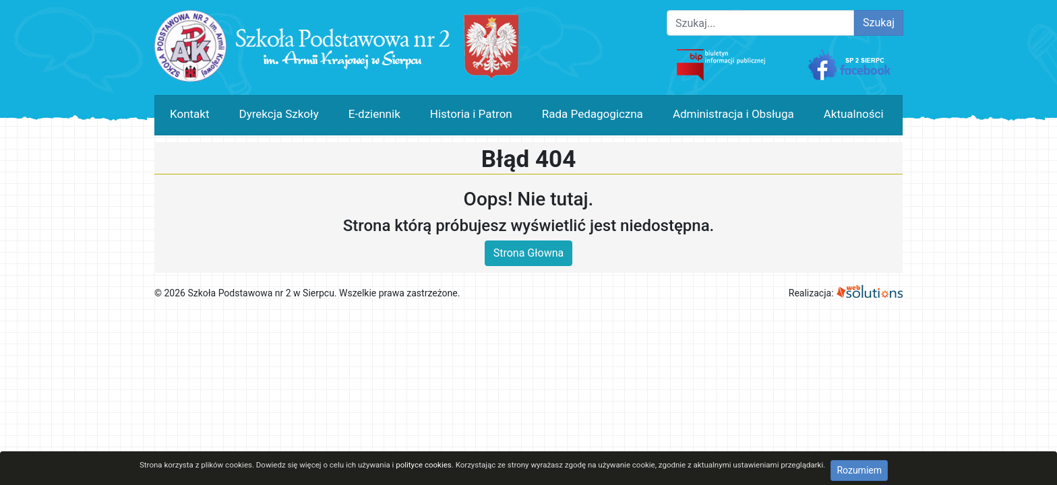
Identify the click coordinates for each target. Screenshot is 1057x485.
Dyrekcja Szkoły (279, 114)
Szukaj (879, 22)
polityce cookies (424, 465)
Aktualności (854, 114)
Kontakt (190, 114)
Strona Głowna (528, 253)
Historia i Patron (471, 114)
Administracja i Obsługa (733, 114)
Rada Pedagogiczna (592, 114)
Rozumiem (859, 470)
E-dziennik (374, 114)
